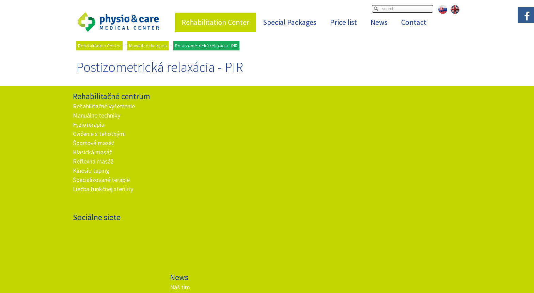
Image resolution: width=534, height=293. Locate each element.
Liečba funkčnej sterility (103, 189)
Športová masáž (93, 143)
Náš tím (181, 106)
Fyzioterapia (88, 124)
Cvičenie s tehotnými (99, 134)
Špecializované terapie (101, 180)
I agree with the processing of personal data (313, 189)
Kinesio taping (91, 170)
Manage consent (357, 279)
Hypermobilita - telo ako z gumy (212, 152)
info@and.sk (202, 217)
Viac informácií (347, 274)
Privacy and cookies (318, 279)
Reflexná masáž (93, 161)
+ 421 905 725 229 (196, 208)
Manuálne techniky (96, 115)
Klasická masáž (92, 152)
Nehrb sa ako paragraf (199, 134)
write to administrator (275, 279)
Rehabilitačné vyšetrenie (104, 106)
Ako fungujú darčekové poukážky (213, 161)
